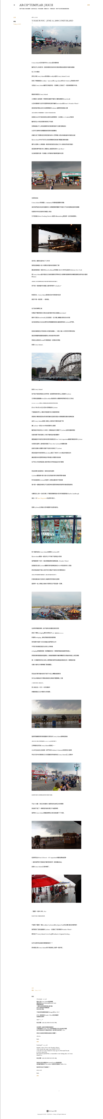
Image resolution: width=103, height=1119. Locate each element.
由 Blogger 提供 (52, 1111)
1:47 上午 (45, 999)
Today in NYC (17, 24)
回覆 (38, 1041)
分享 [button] (14, 17)
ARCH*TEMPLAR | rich (36, 5)
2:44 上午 (45, 1045)
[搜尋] (88, 5)
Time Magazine (42, 498)
